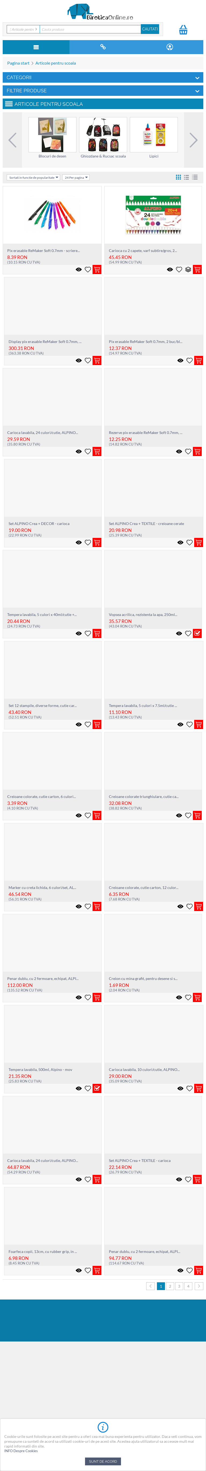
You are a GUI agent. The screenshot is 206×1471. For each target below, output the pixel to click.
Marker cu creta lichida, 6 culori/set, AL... (42, 887)
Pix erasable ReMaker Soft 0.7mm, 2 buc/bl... (145, 341)
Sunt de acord (103, 1461)
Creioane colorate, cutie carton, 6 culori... (41, 796)
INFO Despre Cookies (21, 1451)
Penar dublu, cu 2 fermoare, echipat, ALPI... (43, 978)
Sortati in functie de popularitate (33, 177)
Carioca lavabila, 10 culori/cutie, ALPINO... (144, 1069)
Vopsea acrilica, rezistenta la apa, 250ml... (143, 614)
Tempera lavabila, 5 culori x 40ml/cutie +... (42, 614)
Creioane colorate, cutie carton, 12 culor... (143, 887)
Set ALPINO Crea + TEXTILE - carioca (140, 1160)
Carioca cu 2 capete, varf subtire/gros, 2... (143, 250)
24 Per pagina (76, 177)
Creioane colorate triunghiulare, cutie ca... (144, 796)
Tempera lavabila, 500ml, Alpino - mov (40, 1069)
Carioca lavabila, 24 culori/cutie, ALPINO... (42, 432)
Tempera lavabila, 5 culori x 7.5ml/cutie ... (143, 705)
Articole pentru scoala (55, 62)
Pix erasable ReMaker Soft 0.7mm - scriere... (43, 250)
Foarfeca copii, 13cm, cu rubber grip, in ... (43, 1251)
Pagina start (18, 62)
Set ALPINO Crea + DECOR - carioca (39, 523)
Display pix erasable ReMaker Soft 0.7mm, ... (45, 341)
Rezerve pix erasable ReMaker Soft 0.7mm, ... (145, 432)
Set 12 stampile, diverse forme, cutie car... (43, 705)
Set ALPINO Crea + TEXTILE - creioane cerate (146, 523)
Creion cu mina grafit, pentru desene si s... (143, 978)
